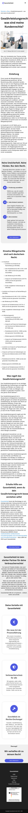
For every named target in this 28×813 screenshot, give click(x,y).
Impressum (14, 778)
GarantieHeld (5, 501)
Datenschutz (14, 776)
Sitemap (14, 782)
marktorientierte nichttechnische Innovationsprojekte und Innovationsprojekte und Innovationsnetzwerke (14, 535)
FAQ (14, 780)
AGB (14, 774)
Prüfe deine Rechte (14, 547)
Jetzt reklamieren (14, 237)
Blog (8, 11)
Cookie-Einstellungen (14, 784)
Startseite (3, 11)
